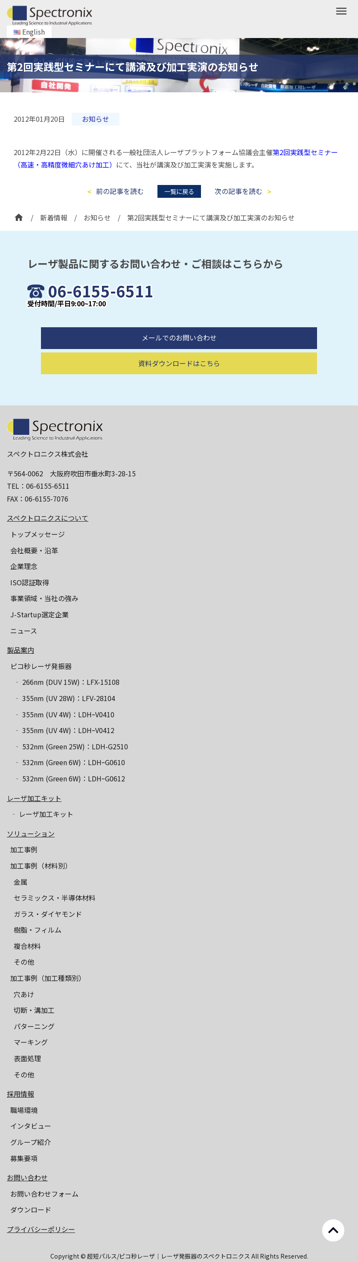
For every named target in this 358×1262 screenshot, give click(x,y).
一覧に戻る (179, 191)
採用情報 (20, 1094)
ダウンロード (30, 1209)
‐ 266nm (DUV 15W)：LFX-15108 (66, 682)
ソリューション (31, 833)
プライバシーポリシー (41, 1229)
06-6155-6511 (101, 290)
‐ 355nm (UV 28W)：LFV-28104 (64, 698)
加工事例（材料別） (41, 865)
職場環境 (24, 1110)
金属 (20, 882)
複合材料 (27, 946)
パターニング (34, 1026)
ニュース (23, 630)
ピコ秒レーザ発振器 (41, 666)
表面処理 (27, 1058)
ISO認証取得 (29, 582)
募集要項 (24, 1158)
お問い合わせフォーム (44, 1194)
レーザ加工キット (34, 798)
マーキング (31, 1042)
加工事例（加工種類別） (47, 978)
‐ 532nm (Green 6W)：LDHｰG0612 (69, 778)
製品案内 (20, 650)
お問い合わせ (27, 1177)
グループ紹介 (30, 1142)
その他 (24, 962)
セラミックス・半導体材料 (55, 897)
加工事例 (24, 849)
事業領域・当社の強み (44, 598)
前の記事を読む (120, 191)
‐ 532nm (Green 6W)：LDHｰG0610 (69, 762)
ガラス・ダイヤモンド (48, 914)
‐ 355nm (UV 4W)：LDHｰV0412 (64, 730)
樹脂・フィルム (37, 929)
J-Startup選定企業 (39, 614)
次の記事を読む (238, 191)
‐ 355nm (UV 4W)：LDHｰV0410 (64, 714)
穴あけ (24, 994)
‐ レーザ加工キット (41, 814)
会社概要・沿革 (34, 550)
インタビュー (30, 1126)
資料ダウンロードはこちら (179, 384)
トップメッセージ (37, 534)
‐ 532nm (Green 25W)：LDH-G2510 (71, 746)
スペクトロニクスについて (47, 518)
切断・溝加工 (34, 1010)
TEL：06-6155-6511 (38, 486)
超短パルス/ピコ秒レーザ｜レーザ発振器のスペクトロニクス (169, 1256)
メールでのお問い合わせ (179, 358)
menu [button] (341, 11)
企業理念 (24, 566)
